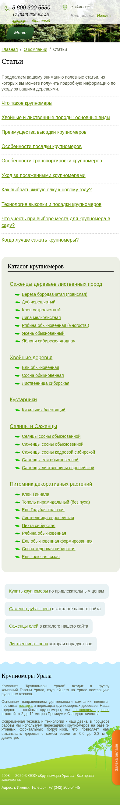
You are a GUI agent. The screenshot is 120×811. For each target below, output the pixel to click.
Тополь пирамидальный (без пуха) (56, 502)
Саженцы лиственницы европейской (58, 467)
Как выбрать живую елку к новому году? (47, 189)
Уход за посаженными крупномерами (44, 175)
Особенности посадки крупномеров (42, 146)
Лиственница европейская (48, 517)
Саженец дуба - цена (30, 608)
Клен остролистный (41, 309)
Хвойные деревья (31, 357)
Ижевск (104, 15)
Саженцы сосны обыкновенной (52, 444)
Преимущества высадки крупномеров (44, 132)
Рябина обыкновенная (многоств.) (55, 325)
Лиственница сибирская (45, 383)
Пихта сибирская (38, 525)
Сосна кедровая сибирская (49, 548)
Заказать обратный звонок (31, 21)
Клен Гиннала (35, 494)
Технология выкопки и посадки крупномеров (51, 204)
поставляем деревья (90, 710)
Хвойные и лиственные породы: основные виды (56, 117)
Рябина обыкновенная (44, 533)
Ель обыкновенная (40, 367)
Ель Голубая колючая (43, 509)
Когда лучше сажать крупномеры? (40, 240)
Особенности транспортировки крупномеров (52, 160)
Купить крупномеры (28, 591)
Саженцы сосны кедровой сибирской (58, 452)
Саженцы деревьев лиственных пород (56, 284)
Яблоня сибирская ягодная (48, 340)
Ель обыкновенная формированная (57, 541)
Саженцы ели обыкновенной (50, 459)
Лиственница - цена (28, 643)
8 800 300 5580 (31, 8)
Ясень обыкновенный (43, 333)
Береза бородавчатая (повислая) (54, 294)
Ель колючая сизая (41, 556)
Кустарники (23, 399)
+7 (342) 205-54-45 (30, 14)
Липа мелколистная (41, 317)
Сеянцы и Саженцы (33, 426)
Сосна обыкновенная (43, 375)
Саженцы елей (23, 626)
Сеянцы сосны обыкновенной (51, 436)
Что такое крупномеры (27, 103)
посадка (26, 705)
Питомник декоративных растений (51, 484)
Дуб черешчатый (38, 301)
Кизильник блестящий (43, 409)
